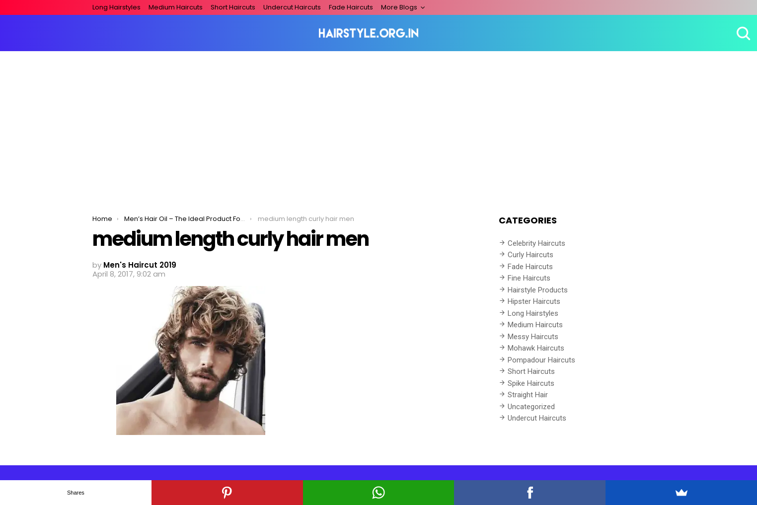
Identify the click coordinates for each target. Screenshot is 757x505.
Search (742, 33)
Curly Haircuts (530, 254)
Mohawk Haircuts (536, 348)
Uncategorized (531, 406)
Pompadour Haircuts (541, 360)
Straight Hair (528, 394)
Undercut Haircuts (292, 7)
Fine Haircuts (529, 278)
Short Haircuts (233, 7)
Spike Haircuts (531, 383)
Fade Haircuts (351, 7)
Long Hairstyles (116, 7)
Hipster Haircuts (534, 301)
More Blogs (399, 7)
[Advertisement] (378, 125)
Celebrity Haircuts (536, 243)
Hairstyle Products (538, 290)
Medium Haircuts (176, 7)
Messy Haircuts (533, 336)
